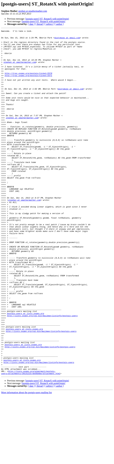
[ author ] (59, 24)
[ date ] (31, 24)
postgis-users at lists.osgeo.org (25, 370)
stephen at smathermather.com (32, 11)
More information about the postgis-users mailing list (26, 461)
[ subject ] (49, 24)
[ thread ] (39, 24)
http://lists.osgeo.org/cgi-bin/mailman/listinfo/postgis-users (42, 373)
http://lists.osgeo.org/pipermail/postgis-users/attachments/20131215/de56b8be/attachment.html (30, 441)
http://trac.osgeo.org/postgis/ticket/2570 (28, 82)
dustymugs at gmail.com (67, 39)
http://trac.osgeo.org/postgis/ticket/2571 (28, 84)
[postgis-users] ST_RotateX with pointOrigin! (47, 18)
